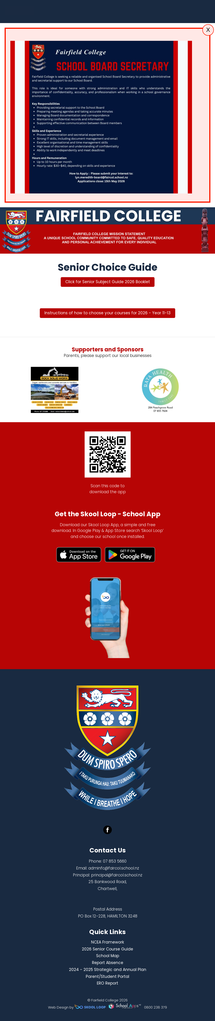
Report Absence (107, 962)
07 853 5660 (114, 861)
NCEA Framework (107, 942)
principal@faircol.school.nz (116, 875)
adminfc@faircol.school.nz (113, 868)
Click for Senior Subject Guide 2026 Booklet (107, 282)
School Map (107, 956)
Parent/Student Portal (107, 976)
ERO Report (107, 983)
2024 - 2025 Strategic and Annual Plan (107, 969)
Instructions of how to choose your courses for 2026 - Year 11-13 (107, 313)
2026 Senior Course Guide (107, 949)
